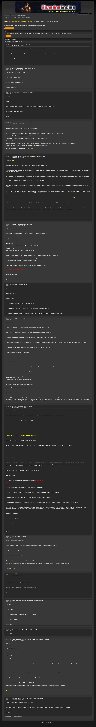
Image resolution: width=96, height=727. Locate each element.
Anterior (9, 41)
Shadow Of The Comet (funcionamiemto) (35, 600)
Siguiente (20, 41)
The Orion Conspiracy (21, 536)
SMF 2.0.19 (43, 722)
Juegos (75, 14)
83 (13, 41)
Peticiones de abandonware (18, 68)
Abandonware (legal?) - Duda (29, 121)
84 (14, 41)
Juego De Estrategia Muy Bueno (34, 629)
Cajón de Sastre (15, 44)
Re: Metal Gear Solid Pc (21, 284)
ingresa (19, 14)
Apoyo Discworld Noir (30, 68)
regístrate (24, 14)
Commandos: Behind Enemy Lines (24, 224)
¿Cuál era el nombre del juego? (19, 629)
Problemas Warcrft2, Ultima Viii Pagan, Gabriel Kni (37, 639)
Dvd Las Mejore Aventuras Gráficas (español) (33, 698)
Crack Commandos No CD (12, 518)
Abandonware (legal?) (28, 92)
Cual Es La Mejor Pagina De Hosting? (28, 44)
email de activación (34, 14)
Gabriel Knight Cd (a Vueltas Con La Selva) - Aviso (34, 156)
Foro (70, 14)
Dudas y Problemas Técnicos (18, 600)
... (12, 41)
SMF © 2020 (48, 722)
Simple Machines (53, 722)
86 (17, 41)
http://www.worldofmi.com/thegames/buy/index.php (16, 140)
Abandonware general (17, 92)
